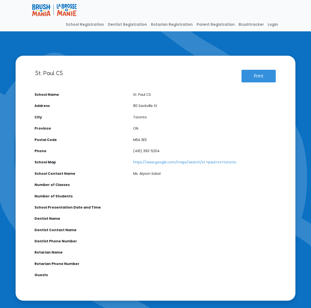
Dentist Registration (127, 24)
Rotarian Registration (172, 24)
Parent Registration (216, 24)
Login (273, 24)
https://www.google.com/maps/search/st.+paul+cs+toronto (184, 162)
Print (258, 76)
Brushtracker (251, 24)
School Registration (85, 24)
